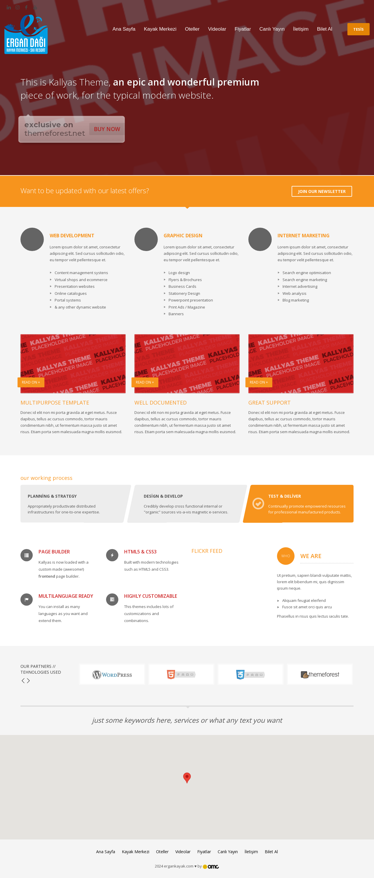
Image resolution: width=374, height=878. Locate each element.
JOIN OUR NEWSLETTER (322, 191)
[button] (187, 781)
